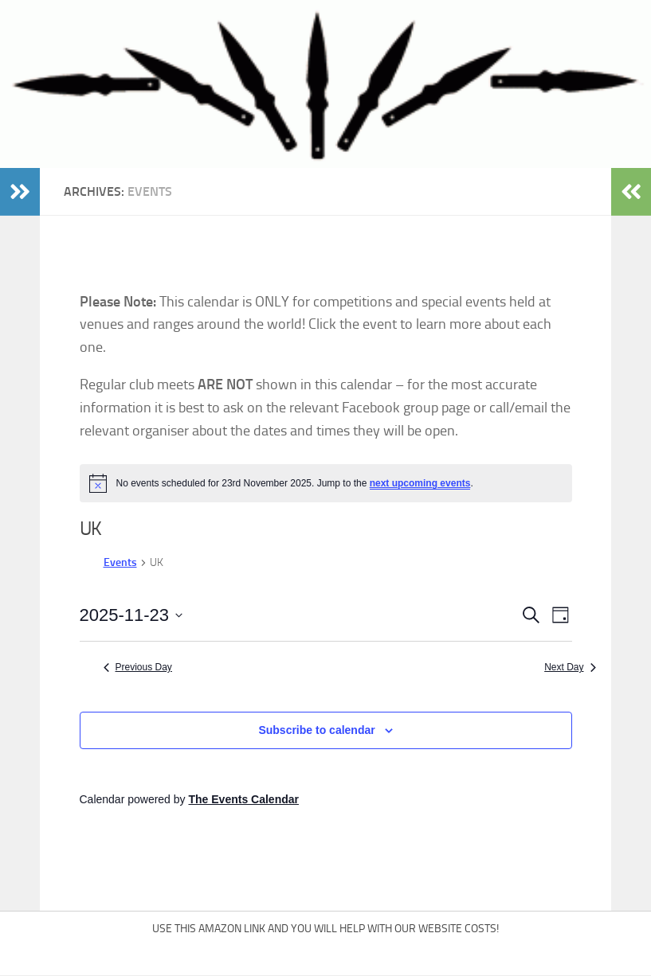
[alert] (326, 483)
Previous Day (138, 667)
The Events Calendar (243, 799)
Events (120, 562)
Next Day (569, 667)
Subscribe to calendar (316, 730)
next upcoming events (420, 483)
